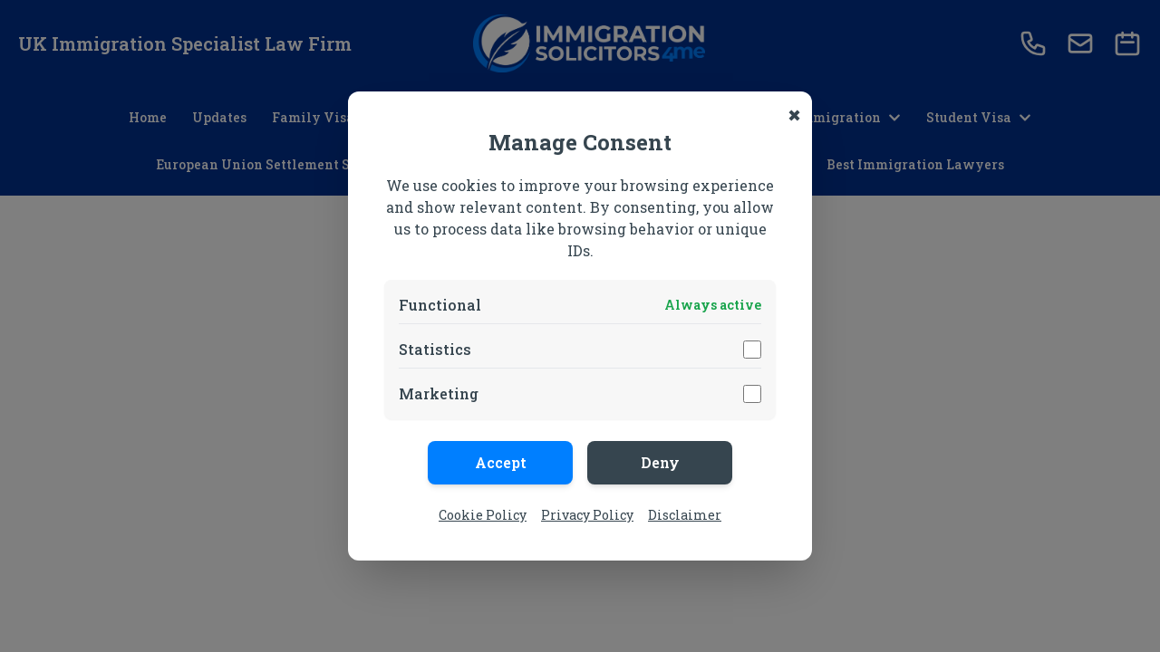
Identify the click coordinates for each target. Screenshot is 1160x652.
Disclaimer (684, 514)
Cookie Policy (483, 514)
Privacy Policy (587, 514)
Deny (660, 462)
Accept (501, 462)
